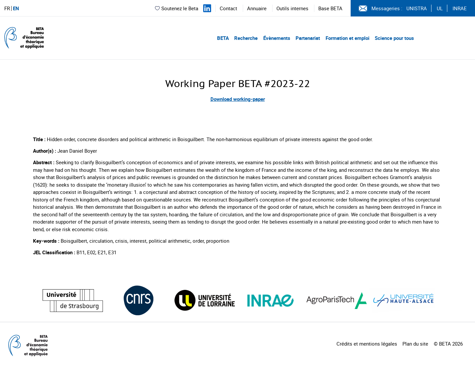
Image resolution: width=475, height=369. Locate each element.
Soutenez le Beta (176, 8)
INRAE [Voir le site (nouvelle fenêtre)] (460, 8)
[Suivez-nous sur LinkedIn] (207, 8)
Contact (228, 8)
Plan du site (415, 343)
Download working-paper (237, 99)
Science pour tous (394, 38)
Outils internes (292, 8)
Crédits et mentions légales (366, 343)
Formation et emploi (347, 38)
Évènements (276, 38)
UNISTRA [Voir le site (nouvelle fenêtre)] (416, 8)
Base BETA (330, 8)
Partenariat (308, 38)
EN (16, 8)
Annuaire (257, 8)
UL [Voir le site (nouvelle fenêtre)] (440, 8)
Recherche (246, 38)
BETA (223, 38)
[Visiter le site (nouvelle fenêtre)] (73, 300)
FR (7, 8)
